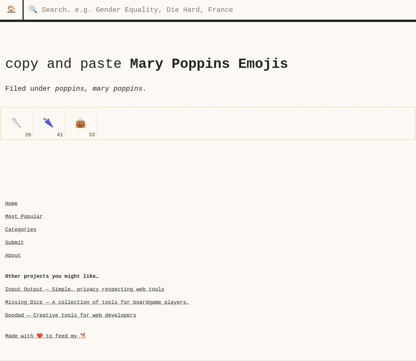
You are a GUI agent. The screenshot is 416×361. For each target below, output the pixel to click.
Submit (14, 242)
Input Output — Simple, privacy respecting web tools (84, 289)
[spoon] (16, 123)
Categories (20, 229)
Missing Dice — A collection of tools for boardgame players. (97, 302)
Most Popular (24, 216)
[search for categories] (220, 10)
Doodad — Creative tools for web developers (70, 315)
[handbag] (80, 123)
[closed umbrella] (48, 123)
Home (11, 203)
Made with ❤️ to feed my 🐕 (46, 336)
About (13, 255)
